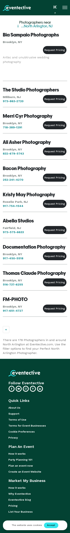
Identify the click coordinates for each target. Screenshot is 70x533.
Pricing (13, 505)
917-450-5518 (13, 258)
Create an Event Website (24, 471)
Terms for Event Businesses (27, 425)
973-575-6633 (13, 232)
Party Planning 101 (20, 459)
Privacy (13, 437)
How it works (17, 453)
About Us (14, 407)
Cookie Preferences (21, 431)
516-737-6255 (13, 284)
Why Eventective (19, 493)
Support (13, 413)
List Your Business (20, 511)
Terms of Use (17, 419)
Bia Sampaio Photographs (31, 35)
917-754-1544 (13, 206)
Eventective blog (19, 499)
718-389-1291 (12, 127)
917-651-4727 (13, 310)
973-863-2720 (13, 101)
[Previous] (6, 329)
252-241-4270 (13, 179)
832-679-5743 (13, 153)
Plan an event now (20, 465)
